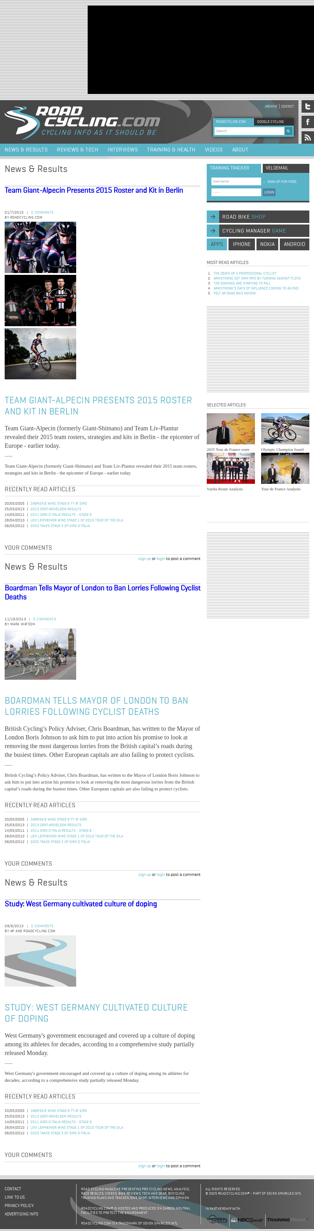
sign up (144, 559)
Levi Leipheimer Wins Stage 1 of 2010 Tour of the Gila (76, 520)
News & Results (26, 150)
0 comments (42, 213)
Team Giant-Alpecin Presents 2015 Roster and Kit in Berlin (94, 190)
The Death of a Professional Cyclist (245, 273)
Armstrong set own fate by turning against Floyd (257, 278)
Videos (214, 150)
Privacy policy (19, 1206)
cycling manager (254, 231)
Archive (271, 106)
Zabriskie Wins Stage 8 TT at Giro (58, 504)
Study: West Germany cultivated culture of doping (81, 904)
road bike (244, 217)
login (161, 559)
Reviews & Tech (77, 150)
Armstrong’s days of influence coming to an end (256, 288)
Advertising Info (21, 1214)
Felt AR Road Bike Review (235, 293)
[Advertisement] (163, 49)
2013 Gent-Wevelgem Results (55, 509)
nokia (267, 244)
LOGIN (269, 192)
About (240, 150)
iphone (242, 244)
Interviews (123, 150)
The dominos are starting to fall (242, 283)
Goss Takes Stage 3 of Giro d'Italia (60, 526)
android (294, 244)
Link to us (15, 1197)
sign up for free (280, 181)
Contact (287, 106)
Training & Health (171, 150)
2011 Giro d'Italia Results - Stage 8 (61, 515)
